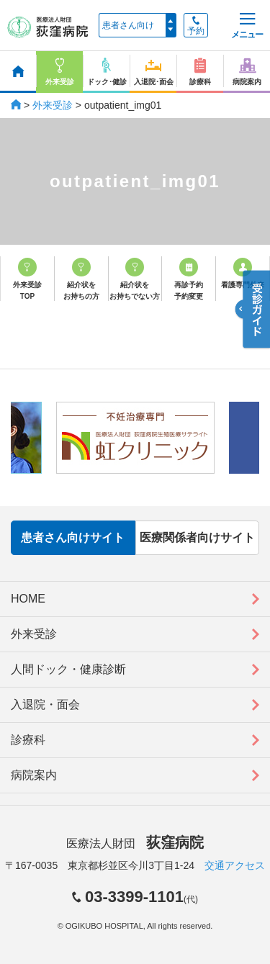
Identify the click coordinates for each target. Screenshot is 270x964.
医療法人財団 (134, 843)
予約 (195, 26)
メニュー (247, 26)
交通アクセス (234, 865)
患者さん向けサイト (73, 537)
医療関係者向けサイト (197, 537)
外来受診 (52, 105)
